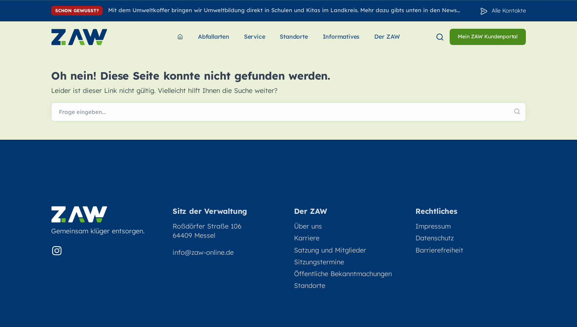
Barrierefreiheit (439, 250)
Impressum (433, 226)
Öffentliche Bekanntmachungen (343, 273)
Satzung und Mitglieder (330, 250)
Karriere (306, 238)
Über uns (308, 226)
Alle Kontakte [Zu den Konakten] (509, 10)
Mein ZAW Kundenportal (488, 36)
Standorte (309, 285)
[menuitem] (180, 37)
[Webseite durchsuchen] (288, 112)
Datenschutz (434, 238)
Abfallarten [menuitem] (213, 36)
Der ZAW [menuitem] (387, 36)
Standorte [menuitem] (294, 36)
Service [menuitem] (254, 36)
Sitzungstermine (319, 262)
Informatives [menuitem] (341, 36)
